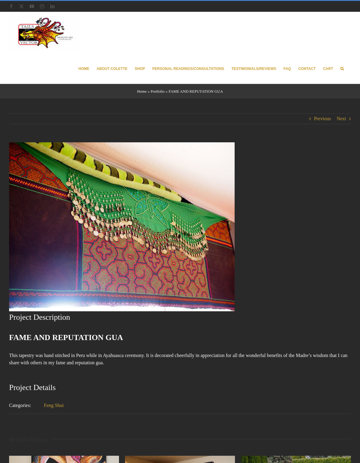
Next (341, 118)
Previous (322, 118)
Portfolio (157, 91)
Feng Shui (54, 405)
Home (142, 91)
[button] (342, 68)
